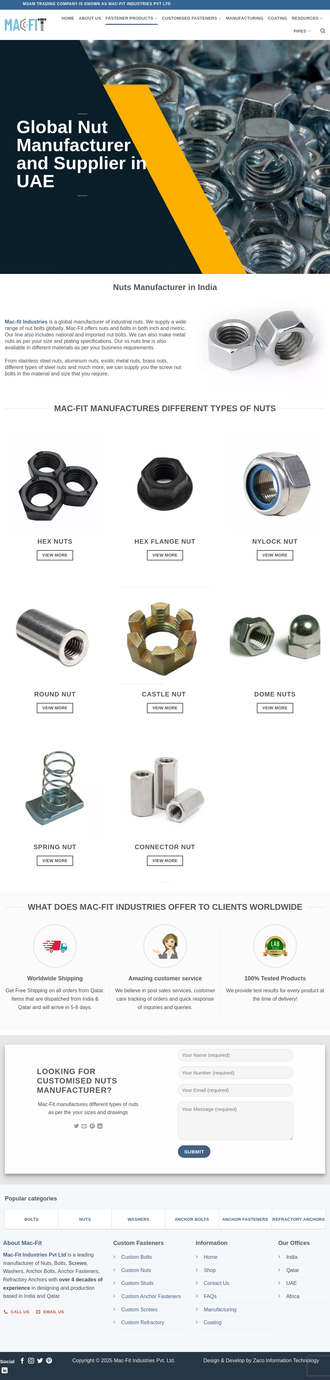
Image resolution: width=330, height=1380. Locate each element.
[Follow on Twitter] (76, 1126)
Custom (136, 1257)
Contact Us (216, 1283)
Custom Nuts (136, 1270)
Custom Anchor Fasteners (151, 1296)
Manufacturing (244, 18)
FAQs (210, 1296)
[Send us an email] (84, 1126)
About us (90, 18)
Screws (78, 1263)
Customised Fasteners (191, 18)
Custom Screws (139, 1309)
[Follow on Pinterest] (92, 1126)
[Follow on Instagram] (31, 1361)
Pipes (302, 31)
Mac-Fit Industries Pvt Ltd (34, 1255)
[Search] (322, 31)
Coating (277, 18)
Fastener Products (132, 18)
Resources (307, 18)
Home (68, 18)
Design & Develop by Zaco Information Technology (261, 1360)
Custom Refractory (142, 1322)
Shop (210, 1270)
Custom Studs (137, 1283)
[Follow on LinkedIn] (99, 1126)
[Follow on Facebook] (22, 1361)
